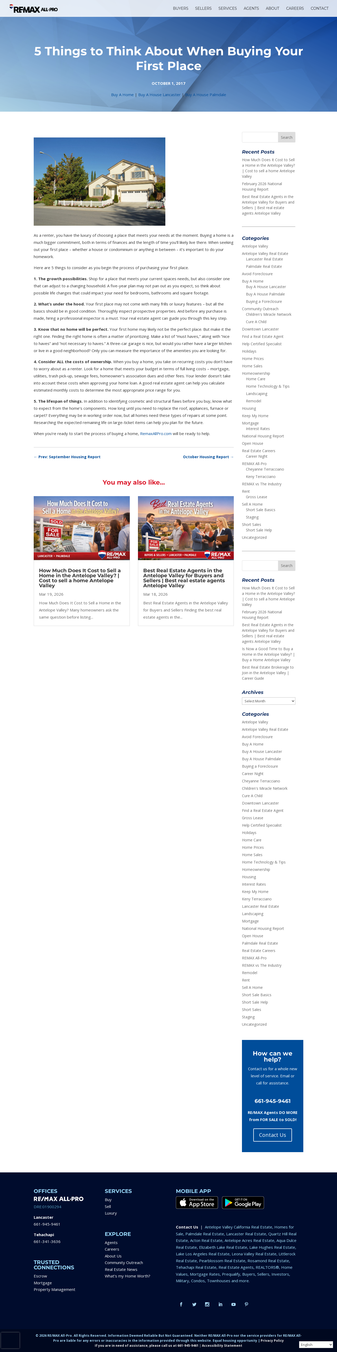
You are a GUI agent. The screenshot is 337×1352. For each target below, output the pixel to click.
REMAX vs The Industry (261, 483)
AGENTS (251, 9)
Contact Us (272, 1134)
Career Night (256, 456)
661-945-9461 (47, 1224)
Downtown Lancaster (260, 329)
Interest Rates (258, 428)
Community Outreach (260, 308)
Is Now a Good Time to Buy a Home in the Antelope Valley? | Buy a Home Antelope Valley (268, 654)
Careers (112, 1249)
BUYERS (180, 9)
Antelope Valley (255, 246)
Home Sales (252, 365)
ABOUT (272, 9)
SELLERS (203, 9)
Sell (108, 1206)
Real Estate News (121, 1269)
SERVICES (228, 9)
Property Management (54, 1289)
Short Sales (251, 524)
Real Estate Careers (258, 450)
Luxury (111, 1213)
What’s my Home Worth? (127, 1276)
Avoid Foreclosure (257, 273)
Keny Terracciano (261, 476)
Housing (249, 408)
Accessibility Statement (222, 1345)
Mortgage (250, 423)
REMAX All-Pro (254, 463)
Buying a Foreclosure (264, 301)
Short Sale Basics (260, 509)
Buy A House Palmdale (205, 94)
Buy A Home (122, 94)
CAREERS (295, 9)
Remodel (253, 400)
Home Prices (253, 358)
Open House (252, 443)
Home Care (255, 378)
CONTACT (320, 9)
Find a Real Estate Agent (263, 336)
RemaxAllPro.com (156, 433)
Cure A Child (256, 321)
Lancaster (43, 1217)
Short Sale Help (259, 529)
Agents (111, 1242)
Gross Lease (256, 496)
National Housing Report (263, 435)
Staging (252, 517)
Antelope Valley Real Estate (265, 253)
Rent (246, 491)
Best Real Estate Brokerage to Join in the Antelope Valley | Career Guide (268, 673)
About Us (113, 1256)
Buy (108, 1199)
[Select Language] (316, 1344)
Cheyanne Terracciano (265, 469)
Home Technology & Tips (268, 386)
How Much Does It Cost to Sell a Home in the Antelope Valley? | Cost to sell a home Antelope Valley (80, 578)
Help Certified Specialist (262, 343)
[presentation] (10, 1340)
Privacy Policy (272, 1340)
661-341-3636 (47, 1241)
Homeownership (256, 373)
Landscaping (256, 393)
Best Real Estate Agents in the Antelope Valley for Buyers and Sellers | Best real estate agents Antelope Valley (184, 578)
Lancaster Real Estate (264, 258)
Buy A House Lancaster (159, 94)
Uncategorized (254, 537)
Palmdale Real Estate (264, 266)
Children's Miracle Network (268, 314)
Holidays (249, 351)
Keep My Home (255, 415)
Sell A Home (252, 504)
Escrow (40, 1276)
